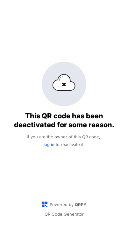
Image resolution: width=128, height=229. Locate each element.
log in (49, 144)
